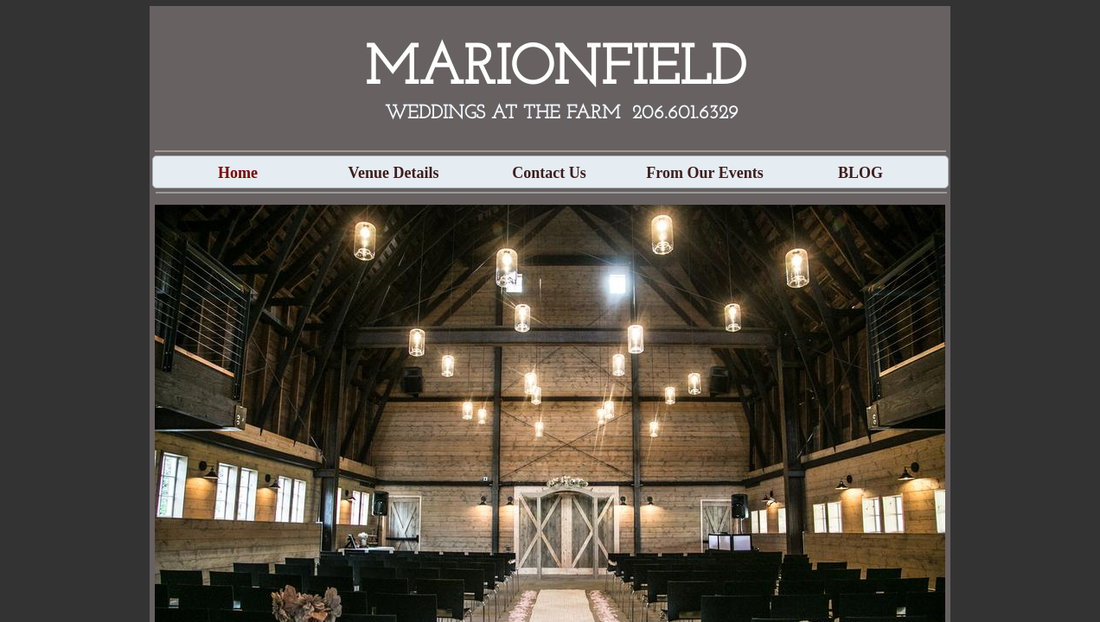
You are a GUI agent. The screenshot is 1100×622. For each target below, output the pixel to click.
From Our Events (704, 172)
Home (238, 172)
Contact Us (549, 172)
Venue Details (394, 172)
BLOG (860, 172)
